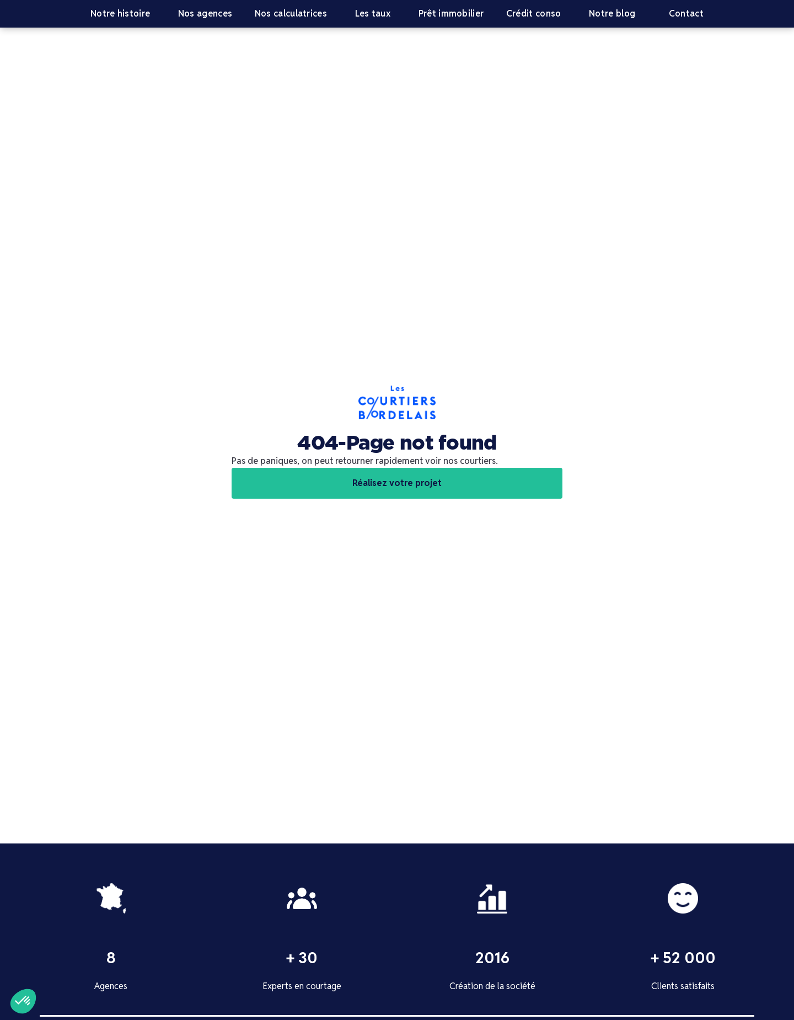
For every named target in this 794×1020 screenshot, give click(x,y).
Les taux (372, 13)
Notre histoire (120, 13)
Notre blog (612, 13)
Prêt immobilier (451, 13)
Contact (686, 13)
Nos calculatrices (291, 13)
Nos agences (205, 13)
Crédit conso (533, 13)
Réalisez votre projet (397, 483)
